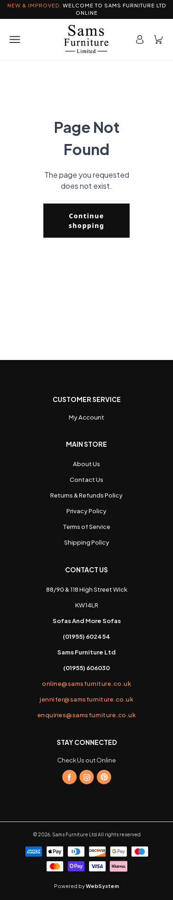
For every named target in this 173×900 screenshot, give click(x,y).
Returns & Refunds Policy (86, 495)
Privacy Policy (86, 511)
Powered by (86, 886)
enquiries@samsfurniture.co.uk (86, 715)
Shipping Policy (86, 542)
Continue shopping (87, 220)
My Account (86, 417)
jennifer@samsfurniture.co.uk (86, 699)
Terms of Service (86, 526)
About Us (86, 464)
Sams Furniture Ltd (74, 834)
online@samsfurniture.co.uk (86, 683)
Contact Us (86, 479)
